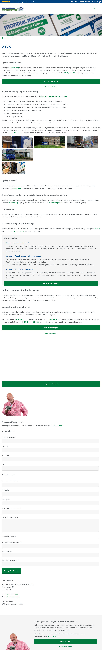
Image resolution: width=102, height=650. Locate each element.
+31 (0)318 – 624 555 (76, 2)
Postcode (5, 433)
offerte (97, 215)
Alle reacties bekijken (51, 270)
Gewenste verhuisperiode (11, 495)
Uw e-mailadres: (8, 538)
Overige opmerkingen (10, 504)
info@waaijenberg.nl (94, 2)
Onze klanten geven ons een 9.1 (23, 2)
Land (3, 451)
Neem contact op (51, 87)
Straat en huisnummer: (10, 424)
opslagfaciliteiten (53, 306)
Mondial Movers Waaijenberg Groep (53, 96)
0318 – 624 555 (53, 623)
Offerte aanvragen (51, 81)
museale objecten (55, 189)
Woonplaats (6, 442)
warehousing (14, 68)
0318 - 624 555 (57, 413)
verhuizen (18, 306)
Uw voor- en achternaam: (12, 529)
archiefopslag (13, 189)
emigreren (17, 175)
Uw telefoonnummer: (10, 547)
